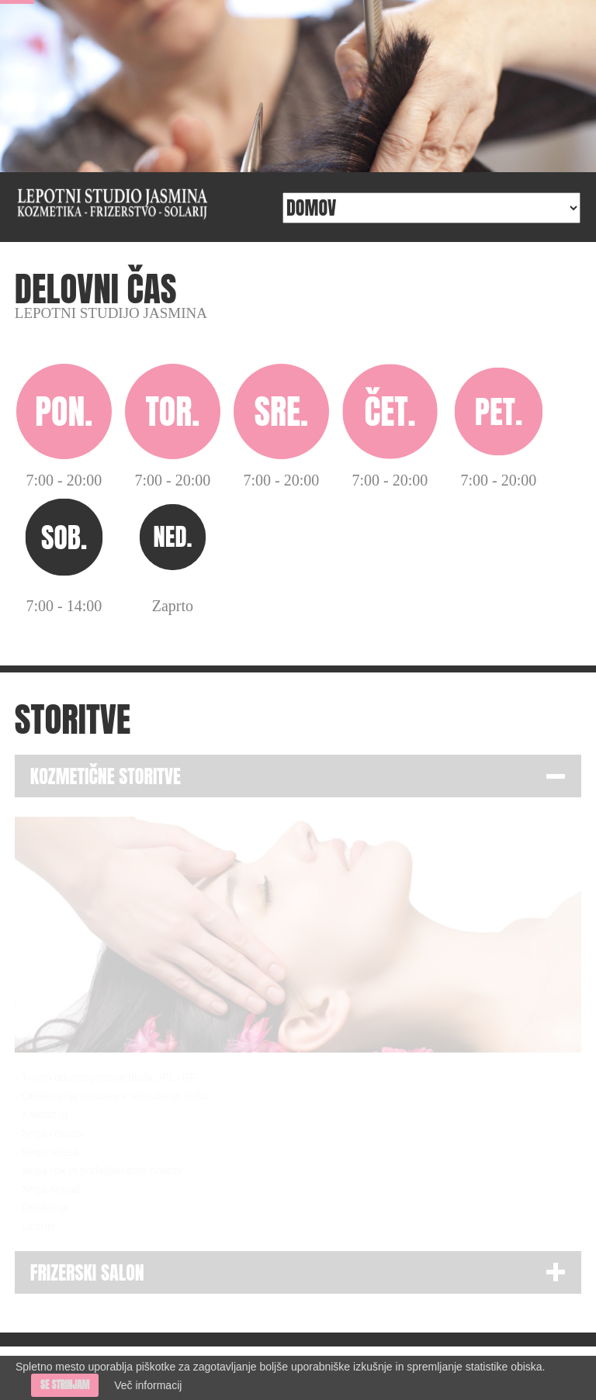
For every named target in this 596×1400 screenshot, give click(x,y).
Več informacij (148, 1385)
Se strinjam (64, 1385)
